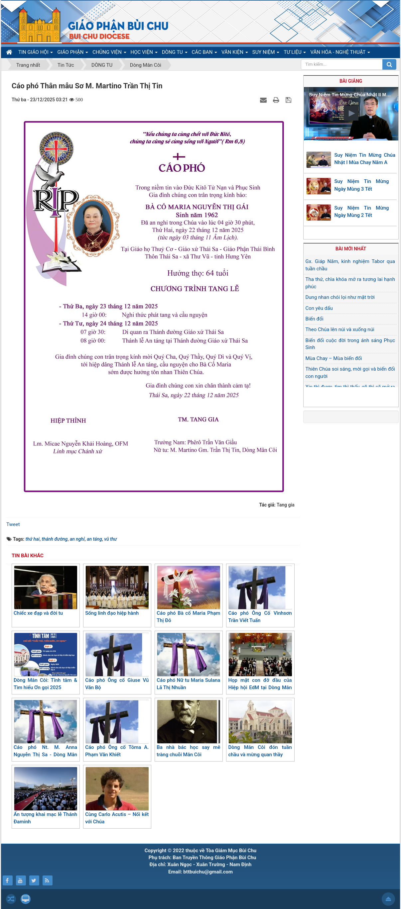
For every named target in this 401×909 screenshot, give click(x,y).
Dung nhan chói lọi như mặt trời (340, 297)
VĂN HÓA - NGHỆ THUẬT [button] (340, 53)
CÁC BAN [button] (204, 53)
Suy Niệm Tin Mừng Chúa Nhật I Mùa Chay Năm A (365, 159)
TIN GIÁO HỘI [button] (35, 53)
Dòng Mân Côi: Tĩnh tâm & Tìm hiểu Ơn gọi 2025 (45, 662)
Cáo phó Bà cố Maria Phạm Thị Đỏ (188, 595)
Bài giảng (350, 81)
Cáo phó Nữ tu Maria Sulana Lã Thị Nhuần (188, 662)
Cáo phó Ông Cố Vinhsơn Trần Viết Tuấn (260, 595)
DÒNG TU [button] (175, 53)
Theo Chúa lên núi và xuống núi (340, 329)
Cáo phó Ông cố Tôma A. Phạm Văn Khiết (117, 729)
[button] (351, 113)
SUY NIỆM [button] (265, 53)
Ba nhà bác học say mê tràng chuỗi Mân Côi (188, 729)
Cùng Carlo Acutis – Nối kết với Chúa (117, 796)
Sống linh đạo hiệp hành (117, 591)
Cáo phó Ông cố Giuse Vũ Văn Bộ (117, 662)
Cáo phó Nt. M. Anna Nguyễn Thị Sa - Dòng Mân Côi (45, 732)
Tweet (13, 524)
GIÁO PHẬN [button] (72, 53)
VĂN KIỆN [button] (234, 53)
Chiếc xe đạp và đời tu (45, 591)
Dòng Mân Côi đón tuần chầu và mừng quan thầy (260, 729)
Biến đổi (315, 319)
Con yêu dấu (319, 308)
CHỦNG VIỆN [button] (109, 53)
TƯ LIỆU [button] (295, 53)
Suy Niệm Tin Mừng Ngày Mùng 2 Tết (361, 212)
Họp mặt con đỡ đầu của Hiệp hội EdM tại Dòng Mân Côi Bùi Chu (260, 665)
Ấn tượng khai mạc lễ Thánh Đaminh (45, 796)
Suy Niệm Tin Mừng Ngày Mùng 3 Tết (361, 185)
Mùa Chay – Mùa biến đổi (334, 358)
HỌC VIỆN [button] (144, 53)
